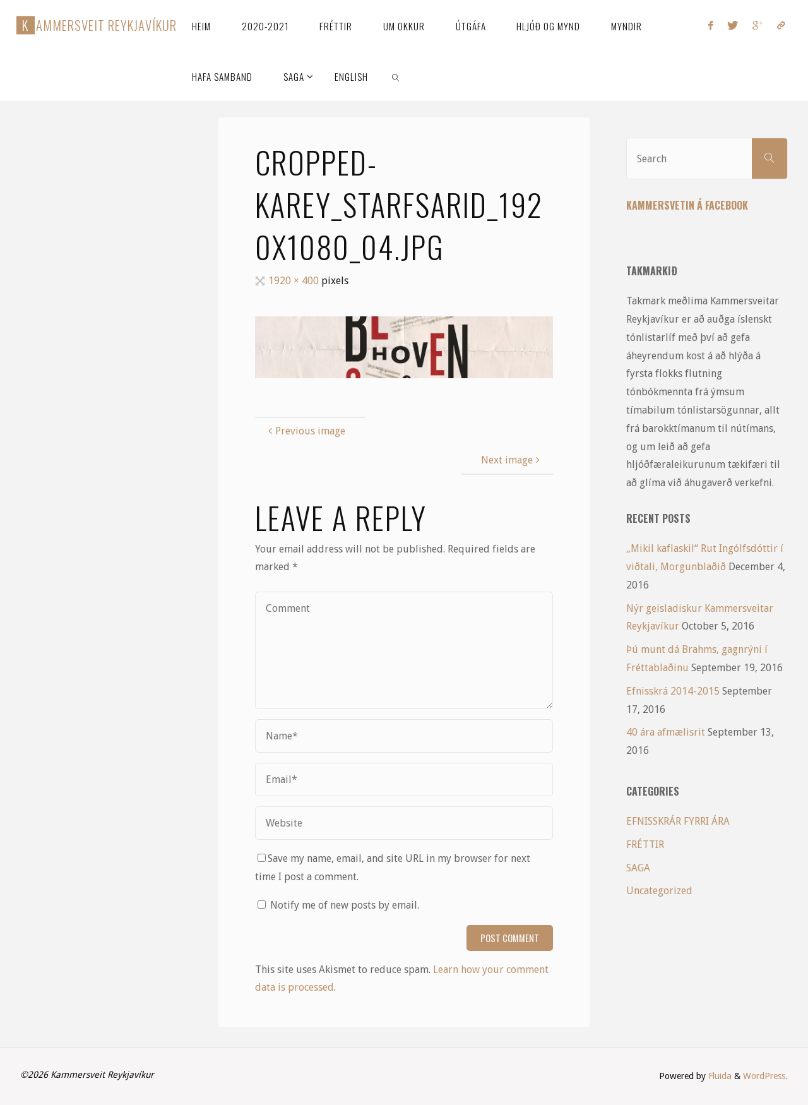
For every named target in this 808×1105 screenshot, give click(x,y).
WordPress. (765, 1076)
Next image (512, 460)
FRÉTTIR (645, 845)
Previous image (305, 431)
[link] (396, 76)
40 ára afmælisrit (665, 732)
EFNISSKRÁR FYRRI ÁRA (678, 821)
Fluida (719, 1076)
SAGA (638, 868)
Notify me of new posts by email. (344, 905)
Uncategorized (659, 891)
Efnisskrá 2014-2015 (673, 691)
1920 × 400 (294, 281)
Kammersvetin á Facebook (687, 205)
